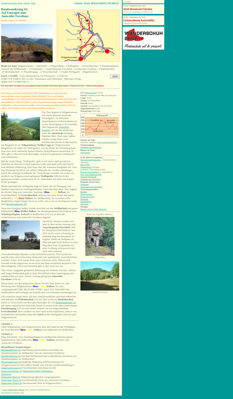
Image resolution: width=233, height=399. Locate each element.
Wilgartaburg (85, 153)
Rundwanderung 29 (11, 349)
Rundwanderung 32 (65, 302)
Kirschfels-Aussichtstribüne (91, 147)
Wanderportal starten (9, 3)
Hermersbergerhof (87, 197)
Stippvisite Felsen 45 (11, 383)
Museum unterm (93, 209)
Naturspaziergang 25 (11, 367)
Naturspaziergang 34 (11, 371)
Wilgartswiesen (90, 93)
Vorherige (78, 3)
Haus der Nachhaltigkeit (89, 172)
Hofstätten (84, 199)
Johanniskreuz (85, 167)
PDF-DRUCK (113, 3)
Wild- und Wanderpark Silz (90, 174)
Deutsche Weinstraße (88, 177)
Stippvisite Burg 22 (10, 377)
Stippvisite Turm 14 (11, 380)
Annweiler (84, 204)
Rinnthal (83, 192)
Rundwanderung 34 (11, 361)
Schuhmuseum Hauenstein (90, 179)
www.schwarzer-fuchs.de (107, 142)
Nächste (86, 3)
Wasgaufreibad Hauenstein (90, 160)
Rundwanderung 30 (16, 204)
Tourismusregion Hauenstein (91, 187)
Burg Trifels (85, 165)
